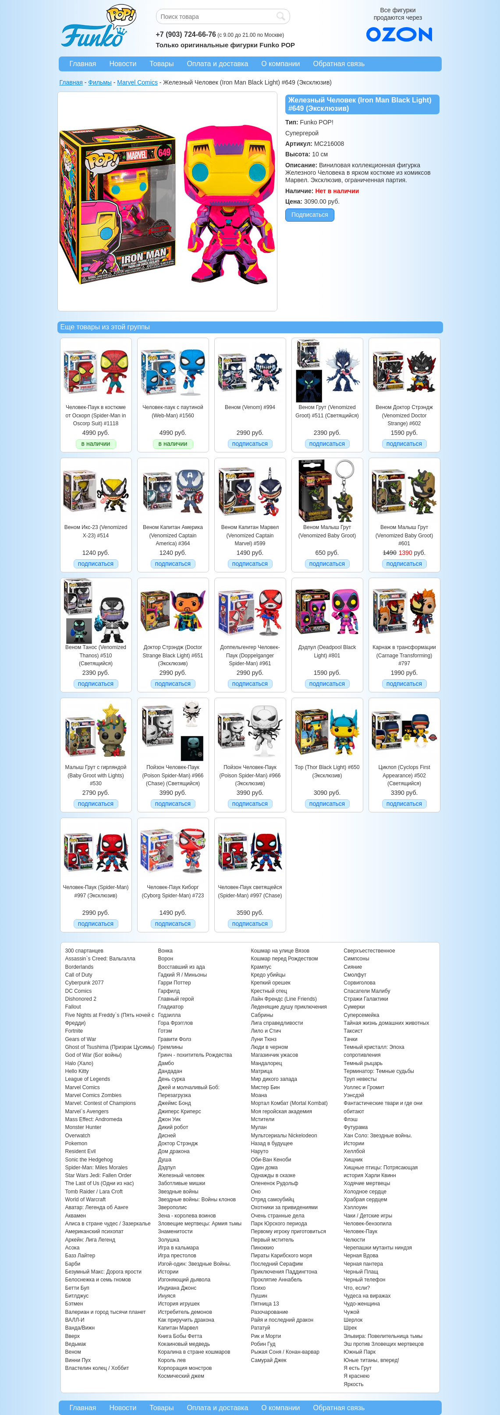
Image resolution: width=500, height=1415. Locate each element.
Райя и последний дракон (282, 1320)
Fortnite (74, 1031)
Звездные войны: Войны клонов (197, 1199)
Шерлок (353, 1320)
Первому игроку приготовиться (288, 1231)
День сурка (171, 1079)
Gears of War (80, 1039)
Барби (73, 1264)
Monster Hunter (83, 1127)
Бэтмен (74, 1304)
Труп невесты (360, 1079)
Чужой (351, 1312)
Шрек (350, 1328)
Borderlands (79, 967)
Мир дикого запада (274, 1079)
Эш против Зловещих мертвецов (384, 1344)
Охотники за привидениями (284, 1207)
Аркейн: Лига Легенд (90, 1240)
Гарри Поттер (174, 983)
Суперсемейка (361, 1015)
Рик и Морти (266, 1336)
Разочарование (269, 1312)
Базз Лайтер (80, 1256)
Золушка (168, 1240)
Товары (161, 63)
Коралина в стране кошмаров (194, 1352)
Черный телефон (364, 1280)
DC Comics (78, 991)
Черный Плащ (361, 1272)
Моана (259, 1095)
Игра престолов (177, 1256)
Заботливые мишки (181, 1183)
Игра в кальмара (178, 1248)
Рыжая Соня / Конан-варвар (285, 1352)
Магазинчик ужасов (274, 1055)
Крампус (261, 967)
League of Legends (87, 1079)
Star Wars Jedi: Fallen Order (98, 1175)
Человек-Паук (360, 1231)
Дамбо (166, 1063)
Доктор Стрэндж (178, 1143)
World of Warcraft (85, 1199)
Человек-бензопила (367, 1224)
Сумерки (354, 1007)
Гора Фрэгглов (175, 1023)
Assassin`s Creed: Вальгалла (100, 959)
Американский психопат (94, 1231)
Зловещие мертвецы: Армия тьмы (199, 1224)
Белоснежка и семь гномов (98, 1280)
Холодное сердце (365, 1192)
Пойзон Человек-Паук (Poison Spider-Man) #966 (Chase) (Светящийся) (172, 775)
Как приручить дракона (186, 1320)
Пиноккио (262, 1248)
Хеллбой (354, 1151)
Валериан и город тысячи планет (105, 1312)
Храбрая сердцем (365, 1199)
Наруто (259, 1151)
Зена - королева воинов (187, 1216)
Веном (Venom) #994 (250, 407)
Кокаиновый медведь (183, 1344)
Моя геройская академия (281, 1111)
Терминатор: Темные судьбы (379, 1071)
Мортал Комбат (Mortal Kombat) (289, 1103)
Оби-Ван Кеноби (271, 1160)
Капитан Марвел (178, 1328)
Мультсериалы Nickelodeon (284, 1136)
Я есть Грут (358, 1368)
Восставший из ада (181, 967)
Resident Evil (80, 1151)
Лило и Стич (266, 1031)
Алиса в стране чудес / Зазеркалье (108, 1224)
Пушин (259, 1296)
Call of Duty (78, 975)
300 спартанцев (84, 951)
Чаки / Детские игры (368, 1216)
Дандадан (170, 1071)
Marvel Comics (82, 1087)
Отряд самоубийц (272, 1199)
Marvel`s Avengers (87, 1111)
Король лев (171, 1360)
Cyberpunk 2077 (84, 983)
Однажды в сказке (273, 1175)
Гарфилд (169, 991)
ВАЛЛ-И (75, 1320)
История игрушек (178, 1304)
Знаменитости (175, 1231)
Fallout (73, 1007)
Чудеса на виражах (367, 1296)
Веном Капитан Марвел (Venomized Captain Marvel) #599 (250, 535)
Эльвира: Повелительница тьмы (383, 1336)
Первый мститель (272, 1240)
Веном (73, 1352)
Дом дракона (173, 1151)
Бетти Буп (77, 1288)
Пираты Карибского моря (281, 1256)
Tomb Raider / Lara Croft (94, 1192)
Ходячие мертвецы (367, 1183)
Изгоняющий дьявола (184, 1280)
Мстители (262, 1119)
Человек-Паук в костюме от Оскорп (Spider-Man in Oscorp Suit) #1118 (96, 415)
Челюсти (354, 1240)
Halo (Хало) (79, 1063)
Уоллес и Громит (364, 1087)
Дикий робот (173, 1127)
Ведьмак (75, 1344)
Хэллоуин (355, 1207)
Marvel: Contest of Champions (100, 1103)
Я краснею (356, 1376)
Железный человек (181, 1175)
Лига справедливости (277, 1023)
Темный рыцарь (363, 1063)
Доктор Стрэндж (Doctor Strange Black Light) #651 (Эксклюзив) (172, 655)
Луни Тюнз (264, 1039)
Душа (164, 1160)
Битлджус (77, 1296)
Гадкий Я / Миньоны (182, 975)
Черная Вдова (361, 1256)
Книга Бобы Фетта (180, 1336)
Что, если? (357, 1288)
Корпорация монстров (185, 1368)
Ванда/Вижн (80, 1328)
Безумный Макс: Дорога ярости (103, 1272)
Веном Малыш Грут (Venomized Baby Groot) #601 (404, 535)
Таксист (353, 1031)
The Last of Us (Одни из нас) (99, 1183)
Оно (256, 1192)
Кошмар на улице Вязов (280, 951)
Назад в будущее (272, 1143)
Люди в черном (269, 1047)
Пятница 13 (265, 1304)
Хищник (353, 1160)
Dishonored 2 (80, 999)
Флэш (350, 1119)
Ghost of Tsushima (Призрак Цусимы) (110, 1047)
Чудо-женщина (361, 1304)
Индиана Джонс (177, 1288)
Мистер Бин (265, 1087)
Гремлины (170, 1047)
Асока (72, 1248)
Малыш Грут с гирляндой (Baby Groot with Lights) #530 (96, 775)
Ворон (165, 959)
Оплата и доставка (217, 63)
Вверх (72, 1336)
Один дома (264, 1167)
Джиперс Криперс (179, 1111)
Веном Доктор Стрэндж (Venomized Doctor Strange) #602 (404, 415)
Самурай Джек (268, 1360)
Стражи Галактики (366, 999)
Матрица (261, 1071)
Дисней (167, 1136)
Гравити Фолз (174, 1039)
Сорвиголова (359, 983)
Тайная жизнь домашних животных (386, 1023)
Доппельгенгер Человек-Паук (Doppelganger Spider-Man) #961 (250, 655)
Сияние (353, 967)
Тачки (350, 1039)
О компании (280, 63)
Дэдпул (166, 1167)
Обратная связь (339, 63)
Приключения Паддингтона (284, 1272)
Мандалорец (266, 1063)
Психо (258, 1288)
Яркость (353, 1384)
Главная (83, 63)
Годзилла (169, 1015)
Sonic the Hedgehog (89, 1160)
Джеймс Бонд (174, 1103)
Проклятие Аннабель (276, 1280)
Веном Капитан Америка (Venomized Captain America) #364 (173, 535)
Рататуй (260, 1328)
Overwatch (77, 1136)
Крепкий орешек (270, 983)
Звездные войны (178, 1192)
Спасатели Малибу (367, 991)
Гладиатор (170, 1007)
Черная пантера (363, 1264)
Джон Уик (169, 1119)
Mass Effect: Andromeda (94, 1119)
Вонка (165, 951)
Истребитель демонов (185, 1312)
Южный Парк (360, 1352)
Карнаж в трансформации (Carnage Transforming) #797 (404, 655)
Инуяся (166, 1296)
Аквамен (75, 1216)
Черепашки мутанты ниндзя (378, 1248)
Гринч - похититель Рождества (195, 1055)
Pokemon (76, 1143)
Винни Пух (78, 1360)
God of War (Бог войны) (93, 1055)
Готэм (165, 1031)
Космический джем (181, 1376)
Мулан (258, 1127)
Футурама (356, 1127)
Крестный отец (269, 991)
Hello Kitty (77, 1071)
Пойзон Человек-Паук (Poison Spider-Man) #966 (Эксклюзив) (249, 775)
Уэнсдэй (354, 1095)
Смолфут (355, 975)
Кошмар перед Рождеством (284, 959)
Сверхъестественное (369, 951)
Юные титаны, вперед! (371, 1360)
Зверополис (172, 1207)
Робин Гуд (263, 1344)
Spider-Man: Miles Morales (96, 1167)
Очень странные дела (277, 1216)
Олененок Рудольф (274, 1183)
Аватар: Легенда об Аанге (96, 1207)
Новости (122, 63)
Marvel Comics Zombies (93, 1095)
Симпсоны (356, 959)
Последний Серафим (277, 1264)
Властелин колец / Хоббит (97, 1368)
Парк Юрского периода (279, 1224)
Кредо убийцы (268, 975)
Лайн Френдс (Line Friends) (284, 999)
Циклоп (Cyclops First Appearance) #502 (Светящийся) (404, 775)
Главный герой (176, 999)
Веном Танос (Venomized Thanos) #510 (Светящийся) (95, 655)
